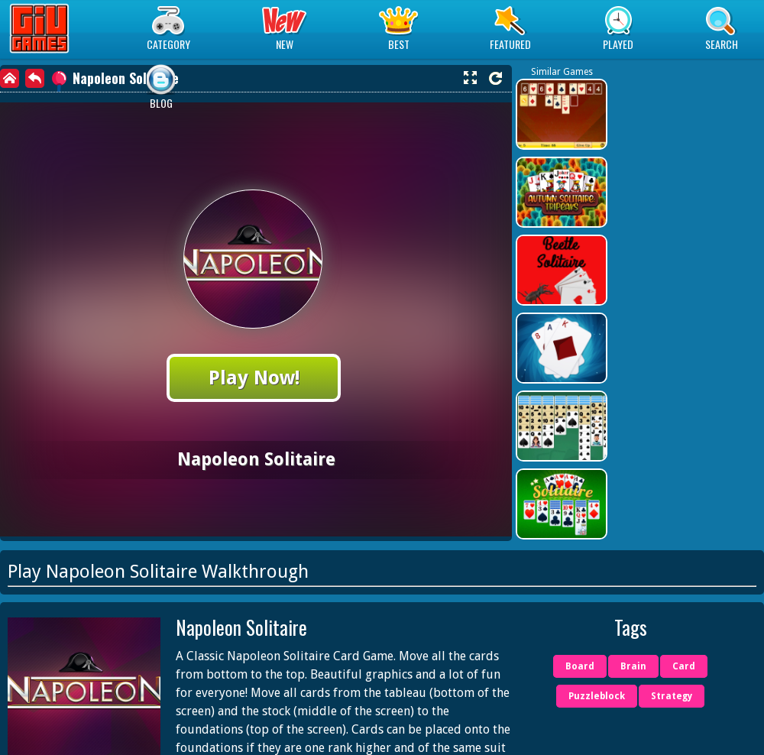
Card (683, 666)
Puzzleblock (596, 696)
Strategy (671, 696)
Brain (633, 666)
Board (579, 666)
